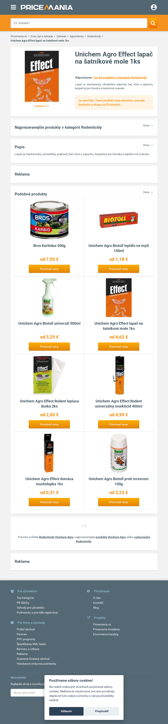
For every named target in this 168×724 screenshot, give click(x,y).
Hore (146, 125)
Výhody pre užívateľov (31, 607)
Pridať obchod (26, 629)
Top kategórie (25, 597)
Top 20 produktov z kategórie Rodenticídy (120, 77)
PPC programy (26, 639)
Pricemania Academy (106, 629)
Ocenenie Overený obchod (33, 658)
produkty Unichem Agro (111, 537)
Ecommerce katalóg (105, 634)
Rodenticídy (94, 36)
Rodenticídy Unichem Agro (56, 537)
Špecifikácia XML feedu (31, 644)
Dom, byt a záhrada (42, 36)
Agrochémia (77, 36)
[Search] (153, 23)
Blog (96, 607)
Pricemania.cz (102, 624)
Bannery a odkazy (28, 649)
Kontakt (98, 602)
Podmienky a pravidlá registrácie (37, 612)
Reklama (22, 653)
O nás (97, 597)
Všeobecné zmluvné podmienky (36, 663)
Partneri (22, 634)
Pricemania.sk (19, 36)
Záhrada (61, 36)
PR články (23, 602)
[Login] (153, 8)
